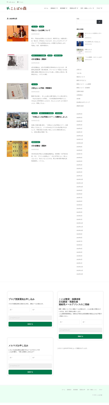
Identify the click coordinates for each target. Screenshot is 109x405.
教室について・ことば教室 (84, 86)
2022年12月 (80, 269)
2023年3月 (80, 258)
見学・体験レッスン (86, 8)
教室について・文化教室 (38, 55)
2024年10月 (80, 189)
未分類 (41, 26)
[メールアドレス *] (30, 320)
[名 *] (41, 312)
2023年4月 (80, 254)
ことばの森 (99, 397)
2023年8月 (80, 240)
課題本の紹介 (58, 55)
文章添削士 (59, 113)
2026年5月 (80, 120)
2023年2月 (80, 262)
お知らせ (79, 72)
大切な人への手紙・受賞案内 (43, 88)
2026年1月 (80, 134)
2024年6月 (80, 203)
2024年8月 (80, 196)
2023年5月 (80, 251)
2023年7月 (80, 243)
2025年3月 (80, 171)
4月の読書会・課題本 (40, 59)
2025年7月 (80, 156)
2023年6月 (80, 247)
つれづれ (34, 26)
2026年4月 (80, 123)
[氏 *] (19, 312)
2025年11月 (80, 142)
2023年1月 (80, 265)
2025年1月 (80, 178)
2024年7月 (80, 200)
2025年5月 (80, 163)
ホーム (46, 8)
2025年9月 (80, 149)
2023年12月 (80, 225)
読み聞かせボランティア (84, 104)
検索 (78, 18)
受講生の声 (73, 8)
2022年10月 (80, 276)
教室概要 (62, 8)
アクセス (22, 2)
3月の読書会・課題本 (40, 148)
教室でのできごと (82, 83)
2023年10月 (80, 233)
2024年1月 (80, 222)
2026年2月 (80, 131)
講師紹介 (53, 8)
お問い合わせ (12, 2)
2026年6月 (80, 116)
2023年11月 (80, 229)
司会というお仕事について (42, 30)
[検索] (99, 22)
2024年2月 (80, 218)
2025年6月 (80, 160)
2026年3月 (80, 127)
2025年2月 (80, 174)
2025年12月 (80, 138)
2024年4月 (80, 211)
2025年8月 (80, 152)
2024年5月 (80, 207)
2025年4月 (80, 167)
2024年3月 (80, 214)
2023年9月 (80, 236)
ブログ (98, 8)
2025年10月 (80, 145)
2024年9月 (80, 192)
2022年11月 (80, 273)
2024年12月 (80, 182)
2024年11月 (80, 185)
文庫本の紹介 (80, 93)
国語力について (81, 79)
